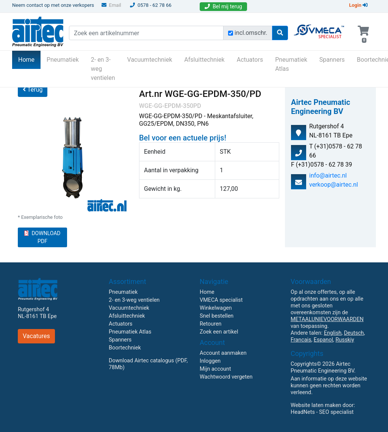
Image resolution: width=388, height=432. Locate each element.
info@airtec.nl (328, 175)
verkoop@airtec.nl (333, 184)
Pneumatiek (63, 59)
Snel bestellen (216, 316)
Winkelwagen (216, 308)
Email (111, 5)
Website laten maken (316, 405)
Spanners (332, 59)
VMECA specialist (221, 300)
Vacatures (36, 336)
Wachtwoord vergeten (226, 377)
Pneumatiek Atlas (291, 64)
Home (29, 59)
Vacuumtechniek (149, 59)
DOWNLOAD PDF (42, 237)
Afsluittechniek (204, 59)
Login (358, 5)
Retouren (211, 324)
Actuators (250, 59)
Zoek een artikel (219, 332)
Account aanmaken (223, 353)
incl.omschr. (251, 32)
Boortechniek (125, 348)
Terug (32, 89)
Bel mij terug (223, 6)
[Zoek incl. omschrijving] (230, 33)
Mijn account (215, 369)
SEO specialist (336, 412)
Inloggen (210, 361)
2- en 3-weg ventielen (103, 68)
